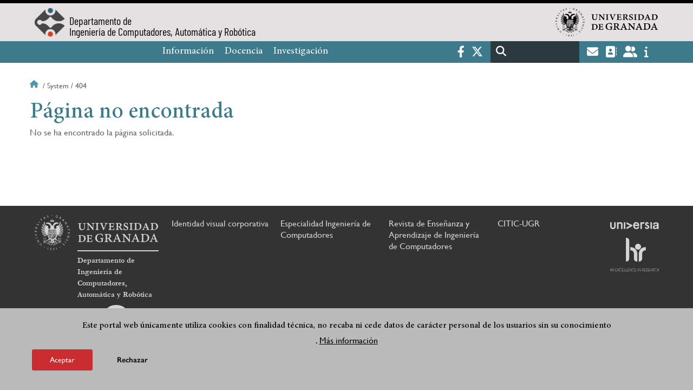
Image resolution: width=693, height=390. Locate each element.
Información (188, 51)
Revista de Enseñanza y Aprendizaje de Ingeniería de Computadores (434, 234)
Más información (348, 340)
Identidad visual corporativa (220, 223)
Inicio (35, 85)
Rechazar (132, 360)
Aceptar (62, 359)
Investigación (300, 51)
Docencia (244, 51)
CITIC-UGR (519, 223)
